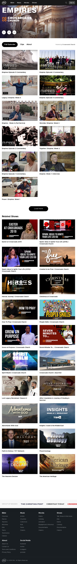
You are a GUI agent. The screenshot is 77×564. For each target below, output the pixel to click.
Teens (4, 530)
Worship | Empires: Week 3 (50, 123)
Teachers (5, 522)
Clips (22, 44)
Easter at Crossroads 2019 (12, 242)
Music (19, 2)
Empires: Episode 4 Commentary (52, 98)
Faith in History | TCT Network (13, 451)
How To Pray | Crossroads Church (14, 322)
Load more (38, 209)
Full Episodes (9, 44)
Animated (42, 522)
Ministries (5, 524)
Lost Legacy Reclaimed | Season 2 (14, 398)
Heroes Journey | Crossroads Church (15, 296)
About (29, 44)
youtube (22, 552)
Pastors (4, 519)
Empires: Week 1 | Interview (50, 174)
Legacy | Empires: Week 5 (11, 98)
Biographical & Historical (46, 524)
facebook (23, 544)
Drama (41, 516)
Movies (26, 2)
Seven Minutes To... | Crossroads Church (54, 347)
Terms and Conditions (9, 549)
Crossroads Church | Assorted (50, 373)
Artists (22, 516)
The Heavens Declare (10, 476)
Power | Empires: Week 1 (11, 199)
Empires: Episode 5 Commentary (14, 72)
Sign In (72, 2)
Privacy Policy (6, 552)
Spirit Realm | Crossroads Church (14, 373)
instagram (23, 549)
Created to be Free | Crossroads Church (54, 269)
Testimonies (6, 533)
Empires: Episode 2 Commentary (14, 148)
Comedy (41, 519)
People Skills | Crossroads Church (52, 322)
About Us (5, 544)
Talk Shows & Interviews (64, 516)
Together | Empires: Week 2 (50, 148)
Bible (12, 2)
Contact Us (5, 546)
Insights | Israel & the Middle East (52, 425)
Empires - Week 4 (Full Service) (13, 123)
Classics (4, 536)
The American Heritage (48, 476)
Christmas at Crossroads (49, 296)
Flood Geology (45, 451)
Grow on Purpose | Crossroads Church (16, 347)
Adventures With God (10, 425)
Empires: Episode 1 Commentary (14, 174)
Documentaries (43, 527)
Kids (3, 527)
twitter (22, 546)
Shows (34, 2)
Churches (5, 516)
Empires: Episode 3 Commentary (52, 72)
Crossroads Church (68, 44)
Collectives (23, 522)
